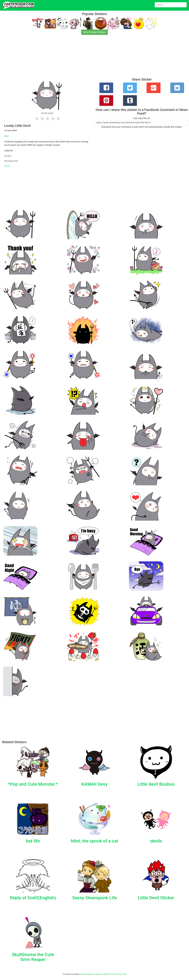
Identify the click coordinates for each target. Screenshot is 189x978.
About (82, 974)
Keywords (99, 974)
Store (113, 974)
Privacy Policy (121, 974)
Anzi (6, 136)
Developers (90, 974)
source (7, 166)
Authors (107, 974)
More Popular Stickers (95, 32)
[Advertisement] (84, 58)
